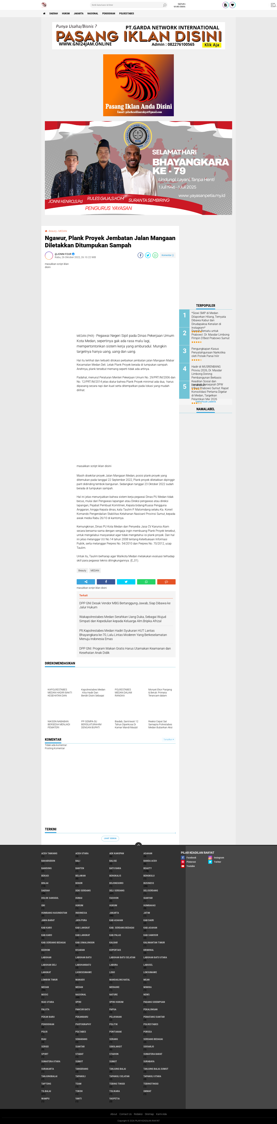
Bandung (46, 868)
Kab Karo (46, 927)
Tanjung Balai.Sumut (155, 1068)
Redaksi (138, 1114)
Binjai (44, 883)
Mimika (147, 987)
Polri (44, 1031)
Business (148, 883)
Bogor (78, 883)
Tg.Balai (46, 1091)
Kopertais (115, 950)
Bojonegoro (116, 883)
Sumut (79, 1061)
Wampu (45, 1098)
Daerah (53, 13)
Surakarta (47, 1068)
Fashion (114, 898)
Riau (43, 1039)
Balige (113, 860)
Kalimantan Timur (154, 942)
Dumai (78, 898)
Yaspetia (114, 1098)
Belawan (80, 875)
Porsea (147, 1031)
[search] (129, 5)
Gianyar (148, 898)
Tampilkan (169, 739)
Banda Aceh (150, 860)
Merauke (114, 987)
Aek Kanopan (116, 853)
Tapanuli (80, 1076)
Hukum (66, 13)
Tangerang (81, 1068)
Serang (113, 1039)
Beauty (53, 231)
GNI (43, 905)
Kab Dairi (148, 920)
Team (78, 1083)
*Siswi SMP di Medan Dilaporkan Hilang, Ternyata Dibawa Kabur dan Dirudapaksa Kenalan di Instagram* (208, 320)
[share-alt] (86, 581)
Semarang (81, 1039)
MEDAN (62, 231)
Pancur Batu (82, 1009)
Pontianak (115, 1031)
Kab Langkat (82, 927)
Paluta (45, 1009)
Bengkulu (149, 875)
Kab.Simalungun (85, 942)
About (113, 1114)
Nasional (92, 13)
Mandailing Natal (119, 979)
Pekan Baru (48, 1016)
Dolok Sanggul (50, 898)
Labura (113, 964)
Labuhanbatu (83, 964)
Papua (112, 1009)
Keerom (45, 950)
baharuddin (48, 860)
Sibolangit (115, 1046)
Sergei (45, 1046)
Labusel (148, 964)
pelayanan (115, 1016)
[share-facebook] (140, 255)
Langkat (46, 972)
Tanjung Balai (117, 1068)
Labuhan (46, 957)
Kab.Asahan (150, 927)
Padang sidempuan (154, 1002)
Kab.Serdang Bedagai (53, 942)
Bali (77, 860)
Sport (44, 1054)
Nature (113, 994)
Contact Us (125, 1114)
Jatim (146, 912)
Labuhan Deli (49, 964)
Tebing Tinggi (117, 1083)
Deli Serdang (116, 890)
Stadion (114, 1054)
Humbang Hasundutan (54, 912)
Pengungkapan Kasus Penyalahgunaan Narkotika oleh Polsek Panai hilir (208, 352)
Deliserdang (150, 890)
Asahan (147, 853)
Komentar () (168, 255)
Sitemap (149, 1114)
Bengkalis (115, 875)
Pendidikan (108, 13)
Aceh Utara (82, 853)
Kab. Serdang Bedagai (121, 927)
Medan (45, 987)
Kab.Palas (115, 935)
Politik (113, 1024)
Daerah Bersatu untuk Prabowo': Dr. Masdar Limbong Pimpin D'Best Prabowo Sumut (210, 334)
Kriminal (148, 950)
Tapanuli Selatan (119, 1076)
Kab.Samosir (150, 935)
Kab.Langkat (82, 935)
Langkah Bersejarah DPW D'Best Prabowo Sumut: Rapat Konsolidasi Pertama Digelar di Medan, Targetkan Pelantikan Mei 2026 (210, 392)
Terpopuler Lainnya (205, 402)
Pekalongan (150, 1009)
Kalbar (113, 942)
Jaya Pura (81, 920)
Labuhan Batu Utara (155, 957)
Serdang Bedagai (153, 1039)
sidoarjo (148, 1046)
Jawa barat (48, 920)
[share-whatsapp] (155, 255)
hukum (79, 905)
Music (44, 994)
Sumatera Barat (152, 1054)
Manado (80, 979)
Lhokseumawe (83, 972)
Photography (83, 1024)
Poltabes (80, 1031)
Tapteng (46, 1083)
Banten (79, 868)
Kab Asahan (116, 920)
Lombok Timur (49, 979)
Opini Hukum (116, 1002)
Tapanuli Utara (152, 1076)
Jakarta (78, 13)
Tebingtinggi (150, 1083)
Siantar (80, 1046)
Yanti (78, 1098)
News (146, 994)
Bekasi (45, 875)
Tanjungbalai (49, 1076)
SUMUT (113, 1061)
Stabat (79, 1054)
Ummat (147, 1091)
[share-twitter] (148, 255)
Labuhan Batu (83, 957)
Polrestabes (126, 13)
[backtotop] (138, 845)
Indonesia (81, 912)
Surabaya (148, 1061)
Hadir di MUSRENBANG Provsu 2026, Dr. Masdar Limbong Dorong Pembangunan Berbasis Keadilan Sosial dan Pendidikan (206, 376)
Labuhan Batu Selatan (122, 957)
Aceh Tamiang (49, 853)
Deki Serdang (83, 890)
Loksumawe (150, 972)
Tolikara (114, 1091)
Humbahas (149, 905)
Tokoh (79, 1091)
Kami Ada (161, 1114)
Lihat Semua (110, 838)
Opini (78, 1002)
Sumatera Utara (50, 1061)
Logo (112, 972)
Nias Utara (47, 1002)
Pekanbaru (81, 1016)
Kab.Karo (46, 935)
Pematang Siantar (154, 1016)
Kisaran (80, 950)
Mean (146, 979)
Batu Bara (115, 868)
